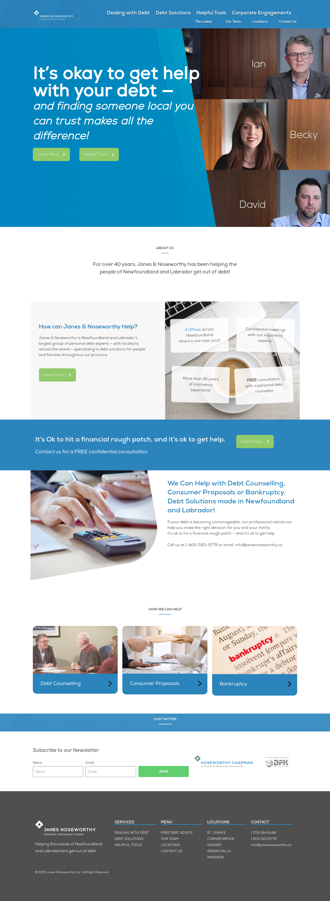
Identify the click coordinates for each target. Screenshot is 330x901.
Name (37, 763)
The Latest (203, 21)
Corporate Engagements (261, 12)
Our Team (233, 21)
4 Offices (183, 323)
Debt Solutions (173, 12)
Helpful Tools (211, 12)
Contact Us (287, 21)
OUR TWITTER (165, 719)
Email (90, 763)
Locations (259, 21)
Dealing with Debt (128, 12)
